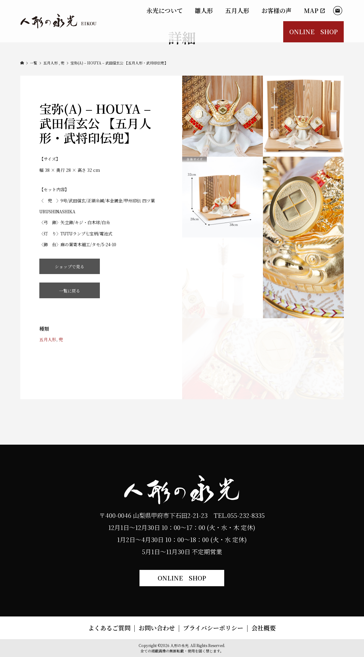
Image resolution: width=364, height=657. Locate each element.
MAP (315, 10)
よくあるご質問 (109, 627)
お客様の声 (276, 10)
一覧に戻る (69, 291)
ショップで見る (69, 266)
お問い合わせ (157, 627)
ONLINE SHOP (313, 31)
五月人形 (237, 10)
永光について (164, 10)
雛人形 (204, 10)
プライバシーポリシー (213, 627)
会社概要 (263, 627)
